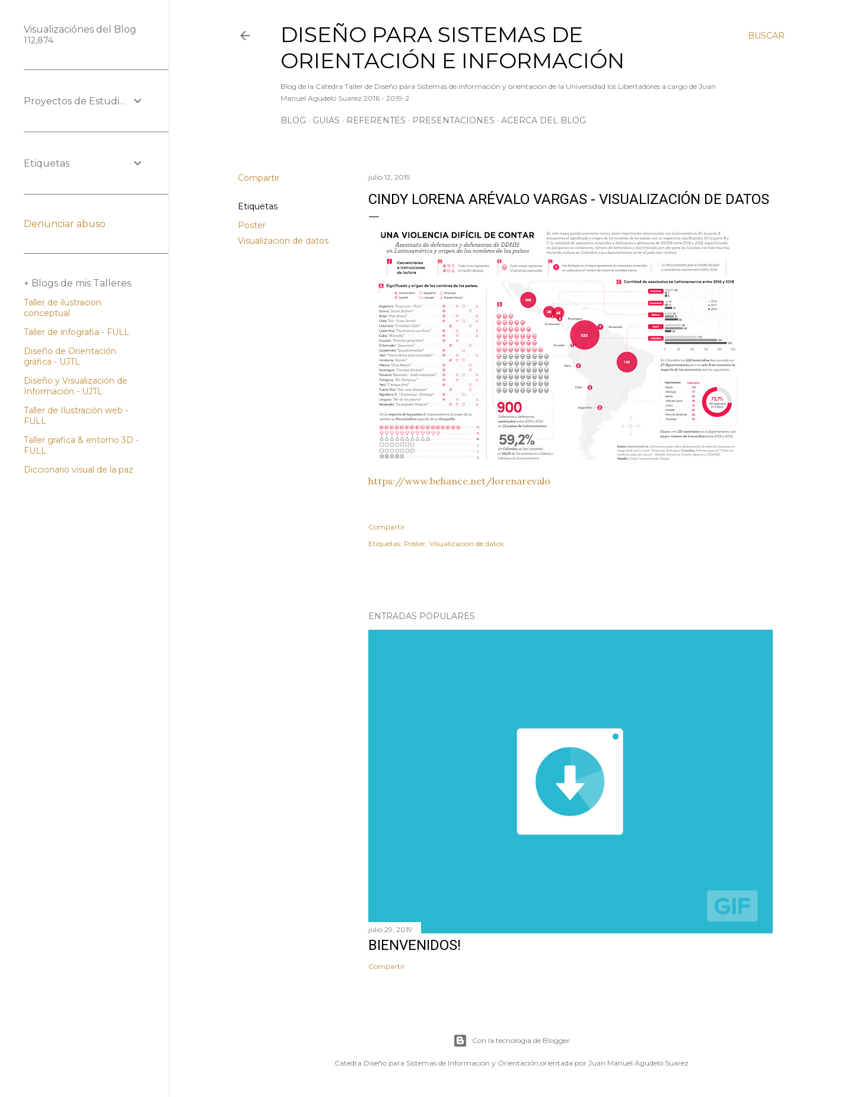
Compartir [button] (258, 178)
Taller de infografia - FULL (76, 332)
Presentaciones (453, 120)
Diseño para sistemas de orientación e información (452, 47)
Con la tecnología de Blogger (511, 1041)
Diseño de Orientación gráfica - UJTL (70, 356)
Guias (326, 120)
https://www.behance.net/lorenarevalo (459, 481)
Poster (252, 225)
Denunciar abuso (65, 223)
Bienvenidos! (414, 945)
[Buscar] (766, 35)
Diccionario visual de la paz (78, 469)
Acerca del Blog (543, 120)
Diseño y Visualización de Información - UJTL (76, 386)
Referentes (376, 120)
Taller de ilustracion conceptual (62, 307)
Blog (293, 120)
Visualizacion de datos (283, 240)
